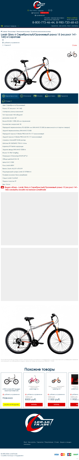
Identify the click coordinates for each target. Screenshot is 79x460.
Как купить (62, 26)
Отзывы (74, 45)
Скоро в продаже (11, 404)
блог (69, 26)
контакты (75, 26)
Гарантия (54, 26)
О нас (56, 442)
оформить (44, 13)
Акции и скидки (65, 442)
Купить (34, 404)
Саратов (40, 10)
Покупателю (48, 442)
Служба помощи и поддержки (12, 455)
